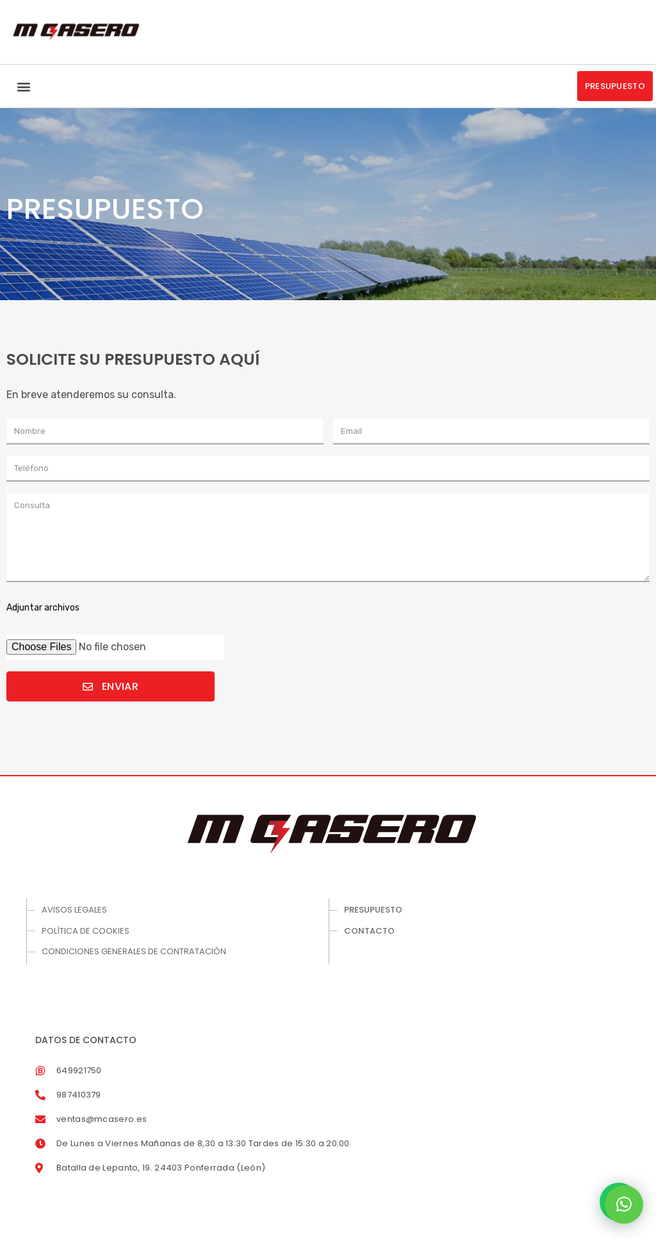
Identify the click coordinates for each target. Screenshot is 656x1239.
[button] (23, 86)
